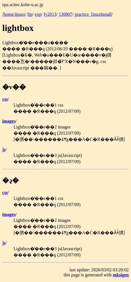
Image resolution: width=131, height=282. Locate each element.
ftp (29, 14)
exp (38, 14)
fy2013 (50, 14)
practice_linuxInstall (93, 14)
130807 (65, 14)
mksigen (121, 274)
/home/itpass (13, 14)
